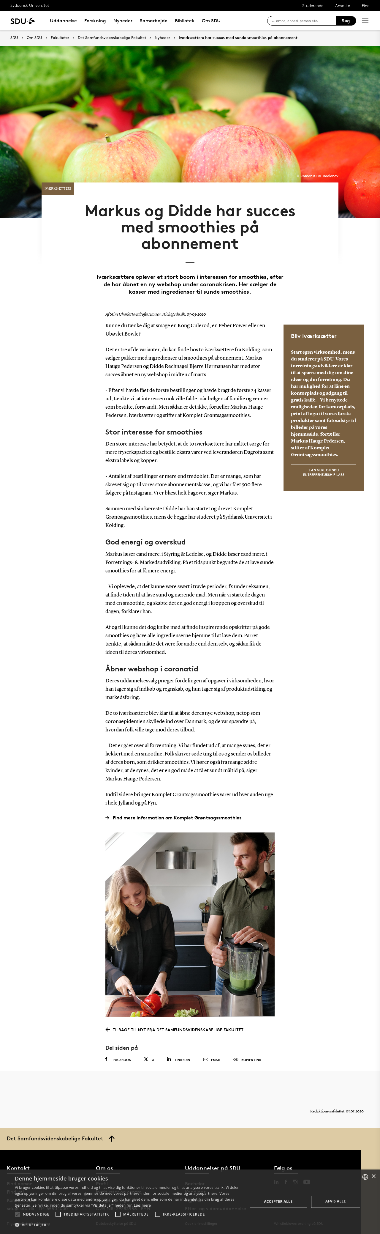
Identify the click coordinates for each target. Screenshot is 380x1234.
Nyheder (122, 20)
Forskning (95, 20)
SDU (14, 38)
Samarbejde (153, 20)
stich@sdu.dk (173, 314)
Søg (346, 20)
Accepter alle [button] (278, 1201)
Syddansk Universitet (29, 5)
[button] (17, 1214)
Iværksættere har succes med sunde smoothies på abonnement (238, 38)
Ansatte (342, 5)
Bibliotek (184, 20)
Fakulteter (60, 38)
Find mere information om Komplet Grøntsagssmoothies (173, 818)
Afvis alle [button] (335, 1201)
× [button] (373, 1176)
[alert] (190, 1202)
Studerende (312, 5)
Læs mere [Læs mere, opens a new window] (142, 1205)
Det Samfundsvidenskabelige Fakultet (112, 38)
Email (212, 1059)
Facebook (118, 1059)
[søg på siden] (304, 20)
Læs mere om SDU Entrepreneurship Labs (323, 472)
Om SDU (211, 20)
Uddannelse (63, 20)
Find (366, 5)
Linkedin (178, 1059)
